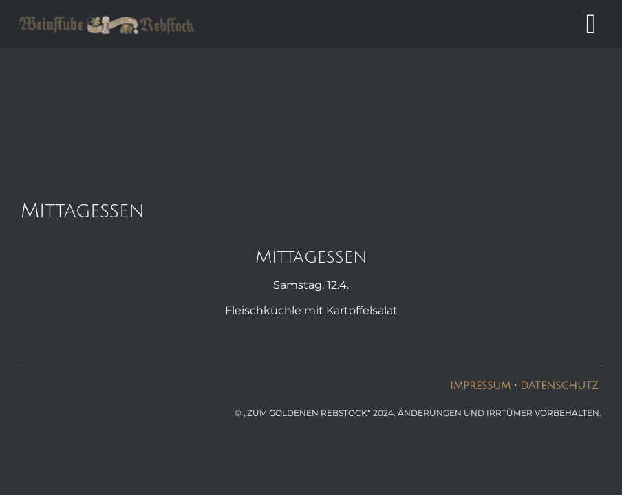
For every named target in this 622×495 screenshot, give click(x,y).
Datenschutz (559, 385)
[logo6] (106, 18)
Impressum (482, 385)
